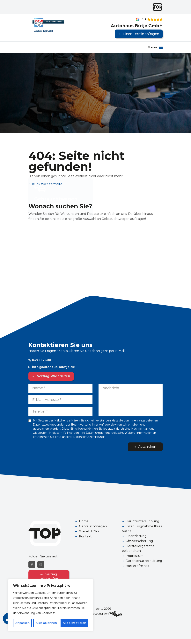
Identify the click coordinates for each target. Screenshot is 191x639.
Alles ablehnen (46, 623)
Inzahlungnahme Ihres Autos (142, 528)
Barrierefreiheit (138, 566)
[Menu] (155, 47)
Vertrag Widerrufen (53, 376)
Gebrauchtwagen (93, 526)
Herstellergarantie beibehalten (138, 548)
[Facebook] (31, 564)
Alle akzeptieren (74, 623)
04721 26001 (40, 360)
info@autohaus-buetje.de (51, 367)
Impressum (134, 556)
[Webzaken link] (115, 613)
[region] (50, 605)
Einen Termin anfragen (140, 34)
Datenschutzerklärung (144, 561)
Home (84, 521)
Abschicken (147, 446)
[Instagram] (40, 564)
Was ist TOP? (89, 531)
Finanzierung (136, 536)
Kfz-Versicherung (139, 541)
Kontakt (85, 536)
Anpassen (22, 623)
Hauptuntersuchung (142, 521)
